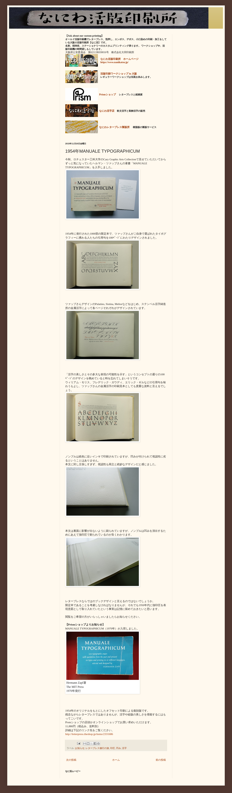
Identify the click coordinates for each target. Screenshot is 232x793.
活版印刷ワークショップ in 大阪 (118, 73)
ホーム (116, 760)
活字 (124, 748)
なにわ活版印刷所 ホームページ (119, 59)
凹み (118, 748)
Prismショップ (107, 94)
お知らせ (79, 748)
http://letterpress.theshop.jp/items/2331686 (89, 734)
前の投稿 (161, 760)
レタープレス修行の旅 (97, 748)
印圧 (112, 748)
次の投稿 (71, 760)
